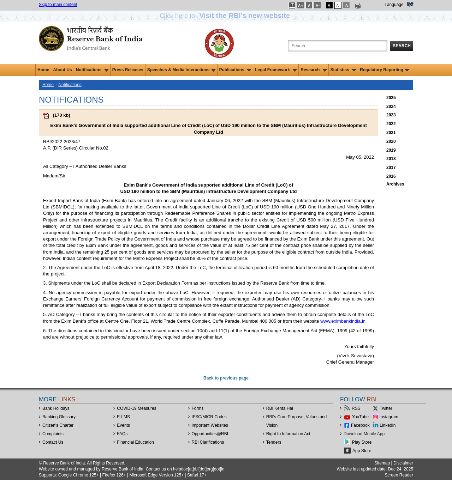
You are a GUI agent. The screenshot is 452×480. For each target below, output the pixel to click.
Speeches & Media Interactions (181, 69)
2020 (391, 141)
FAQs (122, 433)
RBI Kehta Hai (279, 408)
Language (394, 4)
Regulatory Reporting (384, 69)
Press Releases (127, 69)
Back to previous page (226, 378)
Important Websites (210, 425)
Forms (198, 408)
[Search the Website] (337, 45)
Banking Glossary (59, 416)
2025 (391, 97)
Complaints (53, 433)
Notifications (92, 69)
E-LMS (123, 416)
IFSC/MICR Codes (209, 416)
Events (123, 425)
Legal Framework (276, 69)
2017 (391, 167)
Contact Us (52, 442)
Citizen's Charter (57, 425)
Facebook (360, 425)
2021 (391, 132)
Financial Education (135, 442)
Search (402, 45)
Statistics (343, 69)
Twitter (386, 408)
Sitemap (382, 463)
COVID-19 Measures (136, 408)
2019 (391, 150)
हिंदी (410, 4)
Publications (235, 69)
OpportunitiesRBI (210, 433)
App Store (361, 450)
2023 (391, 115)
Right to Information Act (288, 433)
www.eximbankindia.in (342, 321)
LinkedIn (388, 425)
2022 (391, 123)
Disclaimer (403, 463)
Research (313, 69)
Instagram (389, 416)
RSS (356, 408)
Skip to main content (58, 4)
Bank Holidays (56, 408)
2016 (391, 176)
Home (43, 69)
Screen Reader (399, 475)
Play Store (361, 442)
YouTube (360, 416)
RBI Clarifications (208, 442)
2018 (391, 158)
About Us (62, 69)
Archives (395, 184)
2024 (391, 106)
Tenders (273, 442)
